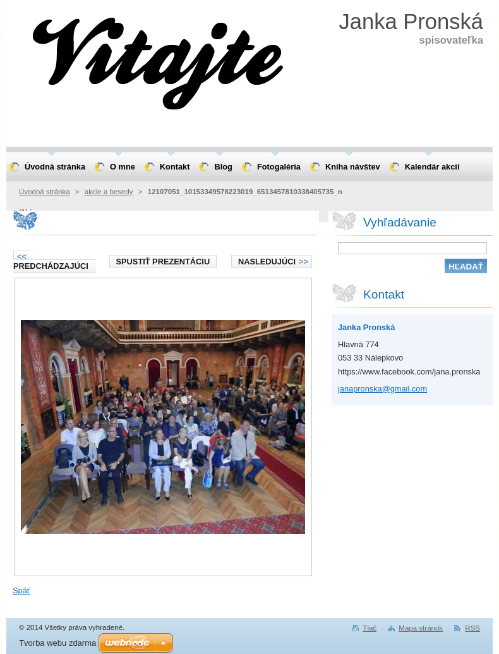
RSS (472, 628)
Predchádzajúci (50, 261)
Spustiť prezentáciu (163, 261)
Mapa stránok (421, 628)
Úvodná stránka (44, 191)
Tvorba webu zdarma (57, 643)
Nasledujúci (273, 261)
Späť (21, 590)
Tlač (369, 628)
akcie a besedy (109, 191)
